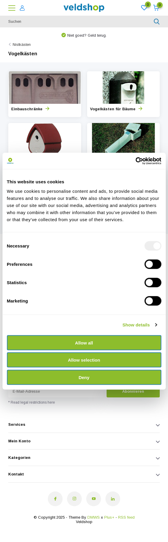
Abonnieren (133, 391)
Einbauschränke (30, 109)
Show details (136, 324)
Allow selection (84, 360)
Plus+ (109, 517)
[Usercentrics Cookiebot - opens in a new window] (135, 161)
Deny (84, 377)
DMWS (93, 517)
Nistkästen (22, 44)
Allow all (84, 342)
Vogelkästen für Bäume (116, 109)
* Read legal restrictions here (31, 402)
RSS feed (126, 517)
